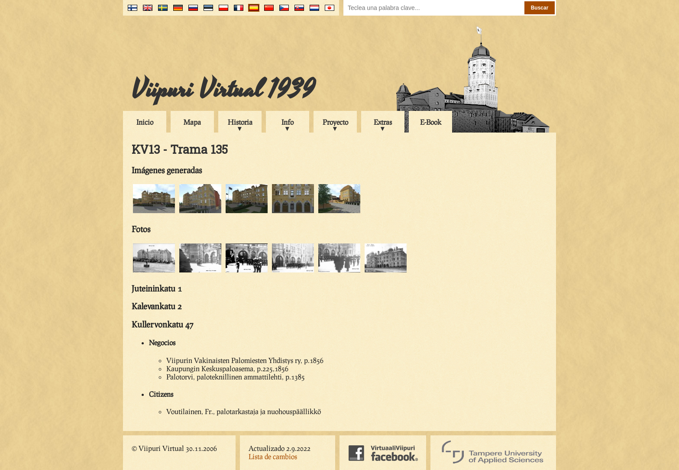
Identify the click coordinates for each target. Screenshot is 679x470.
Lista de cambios (273, 456)
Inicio (144, 122)
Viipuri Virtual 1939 (223, 90)
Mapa (192, 122)
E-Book (430, 122)
